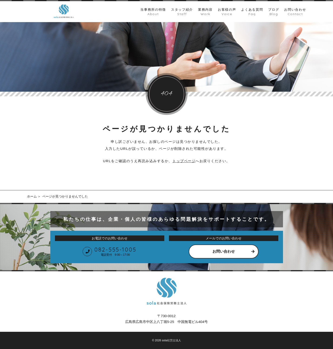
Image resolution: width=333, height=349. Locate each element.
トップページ (183, 161)
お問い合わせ (223, 251)
